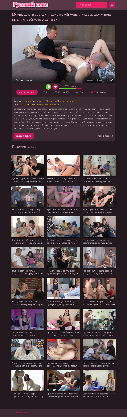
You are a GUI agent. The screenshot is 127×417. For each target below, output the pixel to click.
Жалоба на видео (27, 92)
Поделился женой (66, 101)
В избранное (100, 92)
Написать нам (22, 412)
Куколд (21, 104)
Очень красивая (51, 104)
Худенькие (52, 101)
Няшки (27, 101)
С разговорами (39, 101)
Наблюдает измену (34, 104)
